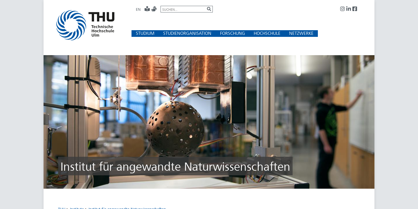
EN (138, 9)
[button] (145, 33)
